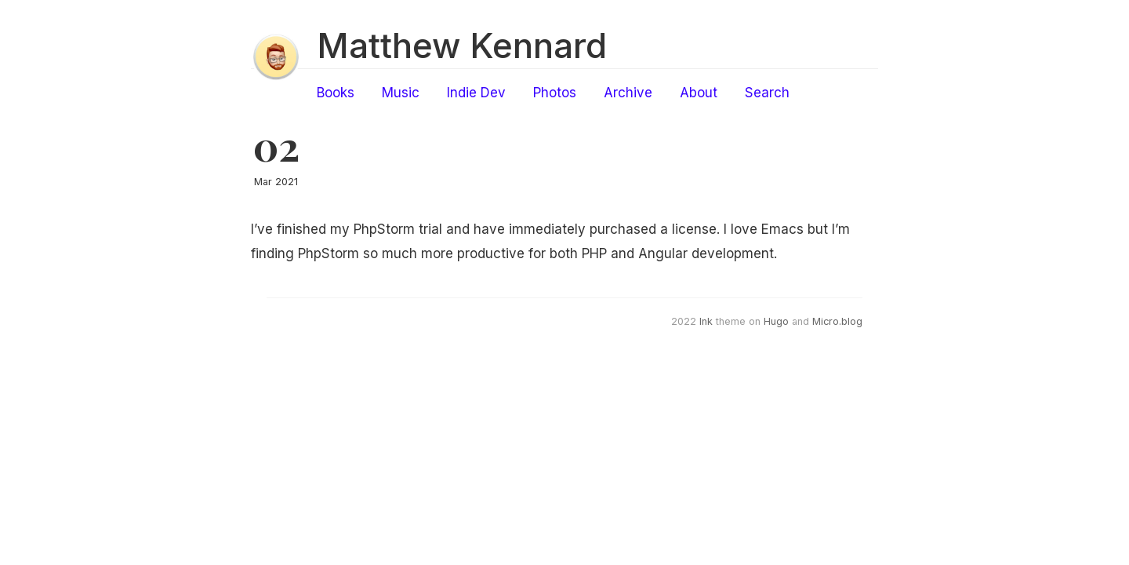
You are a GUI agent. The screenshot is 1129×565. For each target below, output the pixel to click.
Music (400, 92)
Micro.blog (837, 321)
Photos (554, 92)
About (698, 92)
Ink (706, 321)
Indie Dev (476, 92)
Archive (628, 92)
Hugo (776, 321)
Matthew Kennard (462, 45)
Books (335, 92)
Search (767, 92)
